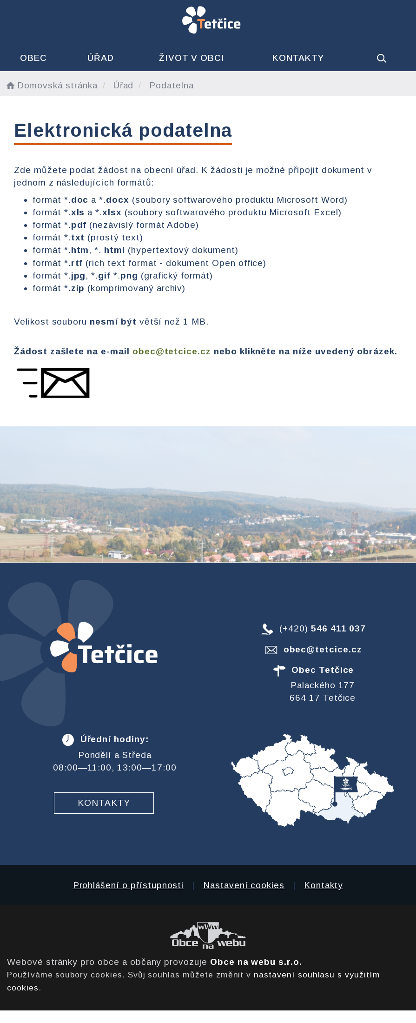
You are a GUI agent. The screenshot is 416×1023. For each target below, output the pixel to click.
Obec (33, 58)
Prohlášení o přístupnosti (128, 885)
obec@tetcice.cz (171, 351)
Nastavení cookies (243, 885)
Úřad (100, 58)
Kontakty (298, 58)
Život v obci (192, 58)
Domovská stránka (51, 85)
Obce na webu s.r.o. (256, 962)
